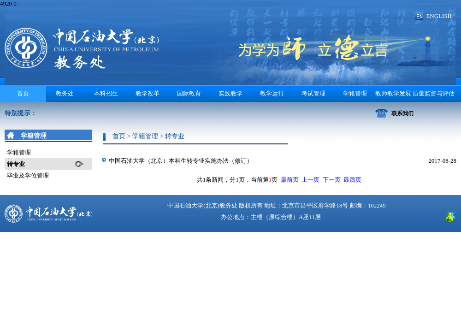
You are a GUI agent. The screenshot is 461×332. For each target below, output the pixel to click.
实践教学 (230, 93)
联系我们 (402, 113)
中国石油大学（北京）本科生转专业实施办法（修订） (181, 160)
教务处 (65, 93)
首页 (23, 93)
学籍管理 (355, 93)
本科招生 (106, 93)
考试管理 (313, 93)
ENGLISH (439, 15)
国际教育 (189, 93)
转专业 (16, 163)
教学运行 (272, 93)
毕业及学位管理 (28, 175)
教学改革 (148, 93)
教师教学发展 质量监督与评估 (415, 93)
